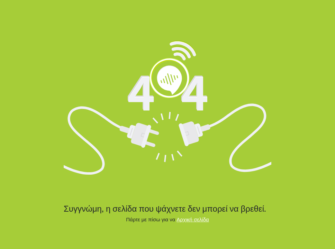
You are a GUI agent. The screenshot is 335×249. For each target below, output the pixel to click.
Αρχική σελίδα (192, 219)
